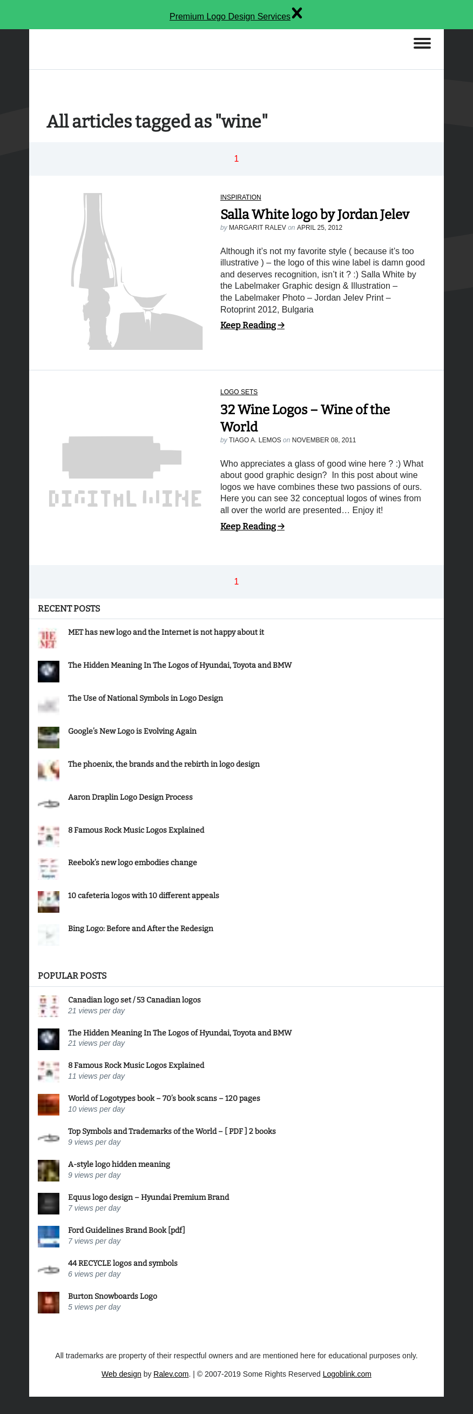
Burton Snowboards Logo (112, 1296)
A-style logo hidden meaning (119, 1164)
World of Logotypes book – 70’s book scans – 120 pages (164, 1098)
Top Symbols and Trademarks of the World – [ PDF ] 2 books (172, 1131)
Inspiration (240, 197)
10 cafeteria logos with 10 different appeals (143, 895)
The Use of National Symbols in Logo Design (145, 698)
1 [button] (236, 158)
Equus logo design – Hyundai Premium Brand (148, 1197)
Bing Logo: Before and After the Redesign (140, 928)
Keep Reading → (252, 325)
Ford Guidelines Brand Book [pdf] (126, 1230)
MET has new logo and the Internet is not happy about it (166, 632)
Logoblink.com (347, 1374)
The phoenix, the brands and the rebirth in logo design (164, 764)
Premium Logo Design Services (230, 16)
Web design (121, 1374)
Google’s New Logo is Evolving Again (132, 731)
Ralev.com (170, 1374)
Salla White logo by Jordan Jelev (314, 214)
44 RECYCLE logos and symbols (123, 1263)
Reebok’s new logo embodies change (132, 862)
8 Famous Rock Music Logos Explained (136, 830)
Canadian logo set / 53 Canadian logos (134, 1000)
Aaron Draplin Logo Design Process (130, 797)
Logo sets (239, 392)
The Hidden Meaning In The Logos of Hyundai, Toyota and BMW (180, 665)
